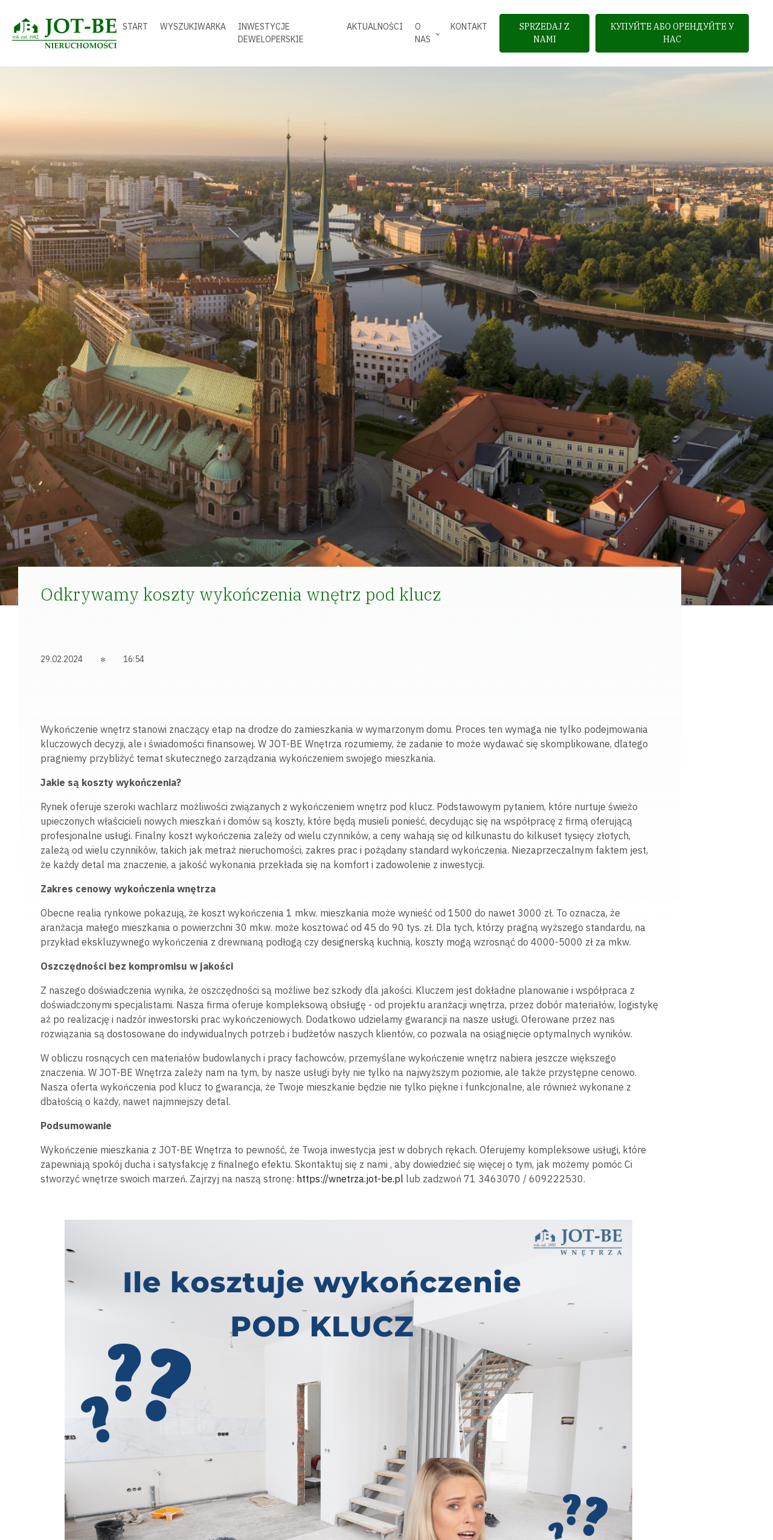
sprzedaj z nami (544, 33)
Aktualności (375, 26)
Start (135, 26)
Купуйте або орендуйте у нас (672, 33)
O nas (423, 33)
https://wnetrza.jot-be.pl (350, 1179)
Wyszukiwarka (193, 26)
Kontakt (469, 26)
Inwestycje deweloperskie (271, 33)
